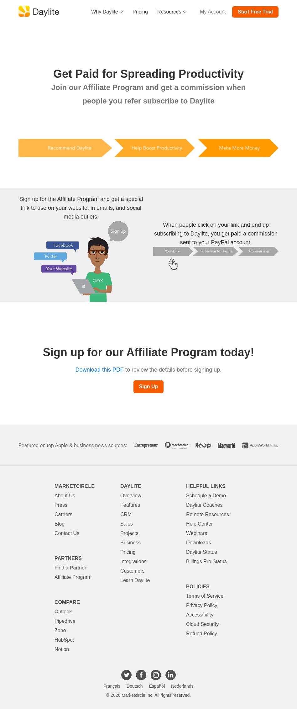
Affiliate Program (73, 577)
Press (61, 505)
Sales (126, 523)
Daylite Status (201, 552)
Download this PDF (100, 370)
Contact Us (67, 533)
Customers (132, 571)
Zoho (60, 630)
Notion (62, 649)
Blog (60, 523)
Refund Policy (201, 633)
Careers (63, 514)
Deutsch (135, 686)
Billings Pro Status (206, 561)
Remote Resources (207, 514)
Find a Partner (70, 567)
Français (111, 686)
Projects (129, 533)
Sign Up (148, 386)
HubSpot (64, 640)
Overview (130, 495)
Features (130, 505)
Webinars (196, 533)
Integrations (133, 561)
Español (157, 686)
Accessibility (199, 614)
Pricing (140, 11)
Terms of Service (204, 596)
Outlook (63, 611)
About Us (65, 495)
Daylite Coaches (204, 505)
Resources (171, 11)
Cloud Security (202, 624)
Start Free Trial (255, 11)
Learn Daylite (135, 580)
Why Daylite (107, 11)
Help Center (199, 523)
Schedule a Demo (206, 495)
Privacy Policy (201, 605)
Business (130, 542)
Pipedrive (65, 621)
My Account (213, 11)
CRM (126, 514)
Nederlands (182, 686)
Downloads (198, 542)
